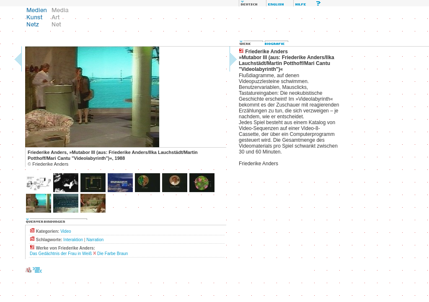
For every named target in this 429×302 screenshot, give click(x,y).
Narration (94, 239)
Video (65, 231)
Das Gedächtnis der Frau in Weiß (61, 253)
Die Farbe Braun (112, 253)
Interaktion (73, 239)
